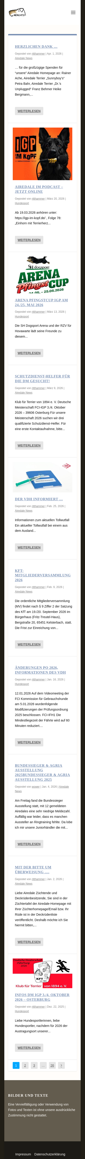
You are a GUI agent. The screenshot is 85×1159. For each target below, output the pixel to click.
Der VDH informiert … (39, 499)
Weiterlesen (29, 111)
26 (52, 1065)
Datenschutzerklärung (49, 1154)
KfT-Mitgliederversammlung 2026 (43, 575)
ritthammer (38, 53)
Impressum (23, 1154)
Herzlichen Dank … (36, 46)
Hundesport (22, 203)
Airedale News (23, 58)
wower (36, 786)
